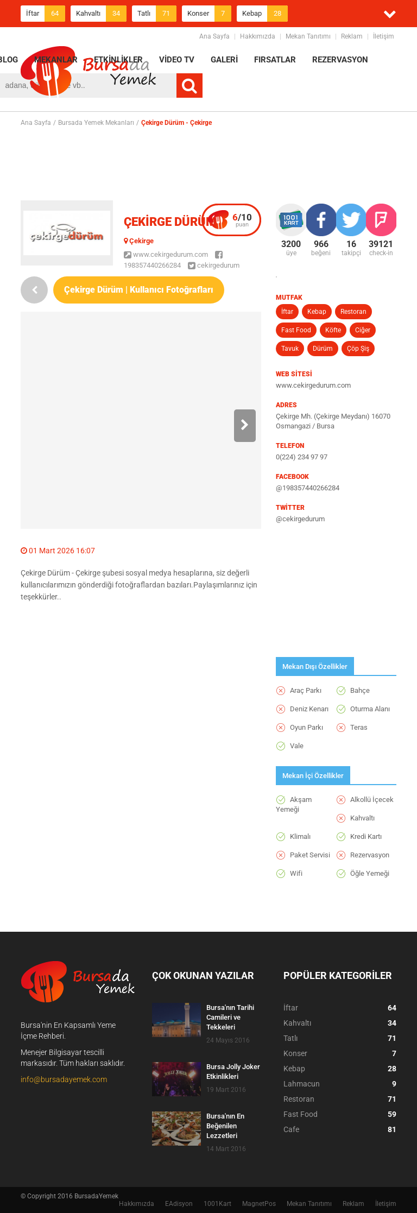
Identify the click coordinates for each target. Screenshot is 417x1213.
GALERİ (224, 60)
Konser (209, 13)
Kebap (265, 13)
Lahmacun (339, 1084)
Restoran (353, 311)
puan (242, 220)
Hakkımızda (257, 36)
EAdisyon (179, 1204)
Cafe (339, 1129)
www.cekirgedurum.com (166, 254)
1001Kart (217, 1204)
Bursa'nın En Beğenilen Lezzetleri (225, 1126)
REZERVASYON (340, 60)
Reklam (352, 36)
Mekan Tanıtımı (308, 36)
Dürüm (323, 348)
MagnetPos (259, 1204)
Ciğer (362, 330)
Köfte (333, 330)
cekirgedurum (213, 265)
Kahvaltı (101, 13)
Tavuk (290, 348)
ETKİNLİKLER (118, 60)
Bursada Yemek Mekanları (96, 123)
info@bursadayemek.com (64, 1079)
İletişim (383, 36)
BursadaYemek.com (88, 73)
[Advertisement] (218, 163)
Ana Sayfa (214, 36)
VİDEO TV (176, 60)
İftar (45, 13)
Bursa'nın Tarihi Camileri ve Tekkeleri (230, 1017)
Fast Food (296, 330)
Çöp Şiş (358, 348)
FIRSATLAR (275, 60)
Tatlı (156, 13)
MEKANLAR (56, 60)
